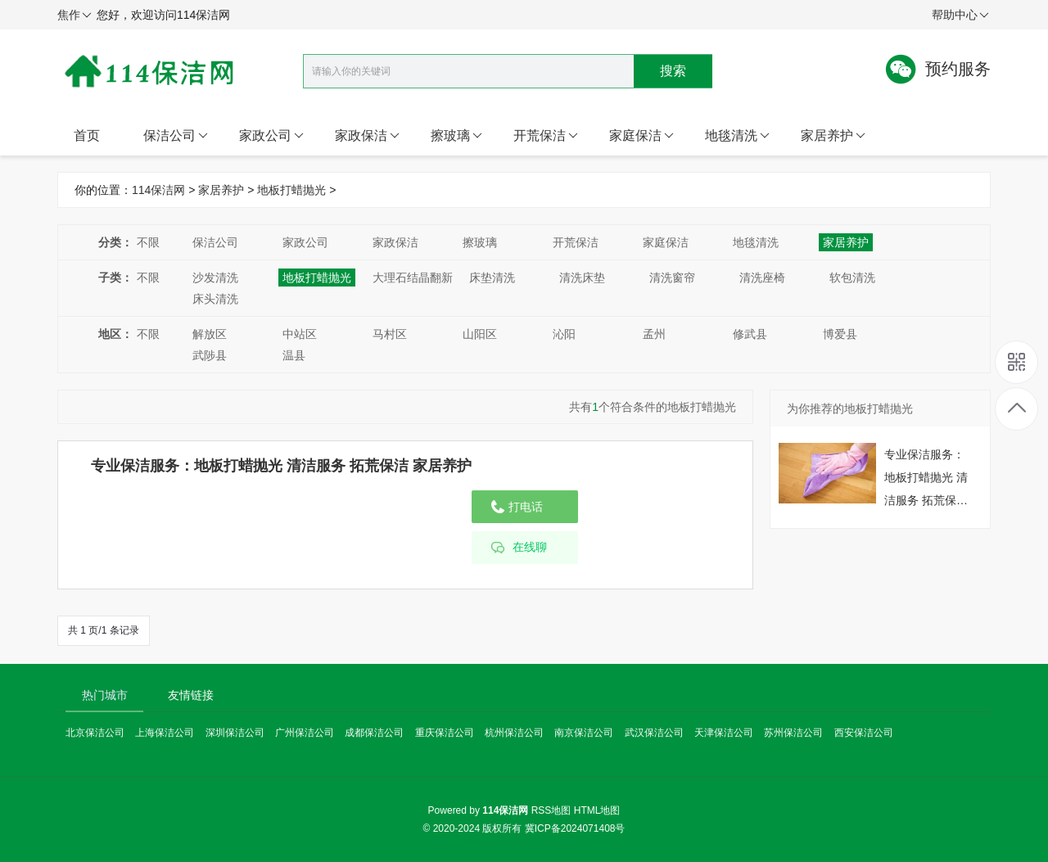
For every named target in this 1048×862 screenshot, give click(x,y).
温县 (293, 355)
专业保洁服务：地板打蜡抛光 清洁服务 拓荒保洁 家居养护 (281, 466)
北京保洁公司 (95, 732)
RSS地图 (551, 810)
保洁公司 (175, 136)
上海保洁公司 (164, 732)
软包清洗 (852, 277)
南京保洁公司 (583, 732)
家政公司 (271, 136)
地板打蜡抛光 (291, 189)
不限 (148, 242)
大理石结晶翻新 (413, 277)
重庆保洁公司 (444, 732)
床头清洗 (215, 298)
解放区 (209, 334)
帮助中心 (960, 15)
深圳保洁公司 (235, 732)
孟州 (654, 334)
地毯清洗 (737, 136)
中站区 (299, 334)
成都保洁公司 (374, 732)
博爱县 (840, 334)
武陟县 (209, 355)
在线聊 (530, 547)
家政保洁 (367, 136)
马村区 (390, 334)
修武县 (750, 334)
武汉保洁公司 (654, 732)
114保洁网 (158, 189)
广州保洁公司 (304, 732)
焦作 (74, 15)
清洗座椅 (762, 277)
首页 (87, 135)
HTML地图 (597, 810)
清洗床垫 (582, 277)
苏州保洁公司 (793, 732)
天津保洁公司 (723, 732)
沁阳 (564, 334)
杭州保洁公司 (514, 732)
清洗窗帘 (672, 277)
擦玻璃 (456, 136)
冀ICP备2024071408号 (575, 828)
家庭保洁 (641, 136)
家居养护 (833, 136)
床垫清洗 (492, 277)
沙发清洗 (215, 277)
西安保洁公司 (863, 732)
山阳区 (480, 334)
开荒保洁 (545, 136)
